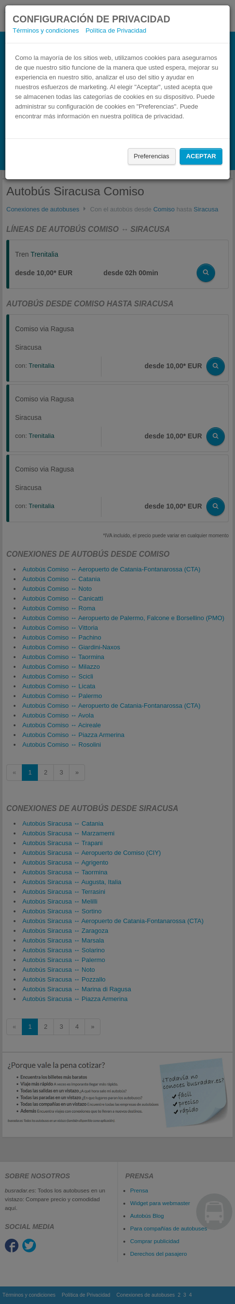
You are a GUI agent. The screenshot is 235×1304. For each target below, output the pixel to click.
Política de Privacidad (115, 30)
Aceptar (201, 156)
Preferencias (151, 156)
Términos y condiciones (46, 30)
